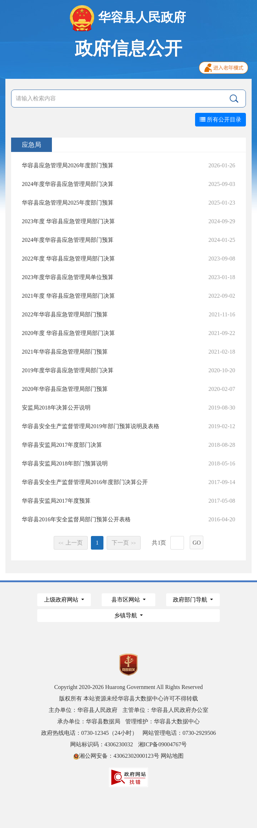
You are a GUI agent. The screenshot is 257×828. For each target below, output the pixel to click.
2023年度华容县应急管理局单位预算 (67, 277)
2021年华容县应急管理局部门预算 (65, 352)
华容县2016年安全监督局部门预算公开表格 (76, 519)
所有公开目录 (220, 119)
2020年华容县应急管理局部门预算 (65, 389)
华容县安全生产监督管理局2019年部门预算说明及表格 (90, 426)
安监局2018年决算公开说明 (56, 408)
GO (197, 543)
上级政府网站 (62, 600)
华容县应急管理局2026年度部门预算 (67, 165)
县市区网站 (126, 600)
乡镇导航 (126, 615)
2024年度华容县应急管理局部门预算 (67, 240)
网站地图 (172, 756)
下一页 (124, 543)
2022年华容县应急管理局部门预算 (65, 314)
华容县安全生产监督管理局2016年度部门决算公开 (85, 482)
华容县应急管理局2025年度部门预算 (67, 203)
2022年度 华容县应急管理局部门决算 (68, 258)
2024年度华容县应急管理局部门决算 (67, 184)
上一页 (70, 543)
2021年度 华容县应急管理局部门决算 (68, 296)
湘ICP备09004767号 (162, 744)
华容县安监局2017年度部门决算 (62, 445)
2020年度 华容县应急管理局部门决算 (68, 333)
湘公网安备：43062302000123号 (116, 756)
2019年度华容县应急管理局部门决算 (67, 370)
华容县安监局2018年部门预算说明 (65, 463)
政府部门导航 (191, 600)
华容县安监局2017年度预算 (56, 501)
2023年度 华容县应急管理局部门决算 (68, 221)
